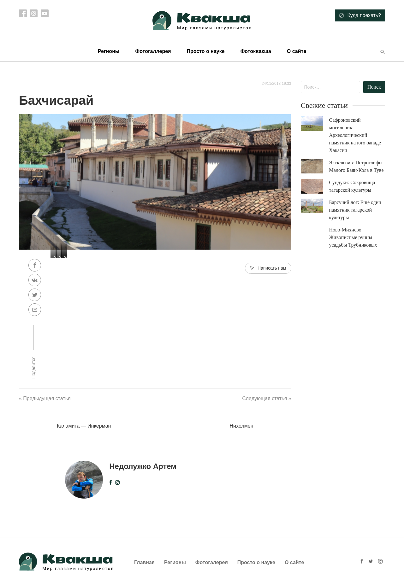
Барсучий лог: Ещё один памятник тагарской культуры (355, 210)
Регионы (109, 51)
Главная (144, 562)
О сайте (296, 51)
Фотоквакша (256, 51)
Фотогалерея (211, 562)
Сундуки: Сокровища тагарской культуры (352, 186)
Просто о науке (205, 51)
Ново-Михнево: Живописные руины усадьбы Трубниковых (353, 237)
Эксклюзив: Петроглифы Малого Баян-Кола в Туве (356, 166)
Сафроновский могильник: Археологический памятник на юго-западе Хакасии (355, 135)
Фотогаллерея (153, 51)
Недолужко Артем (142, 466)
